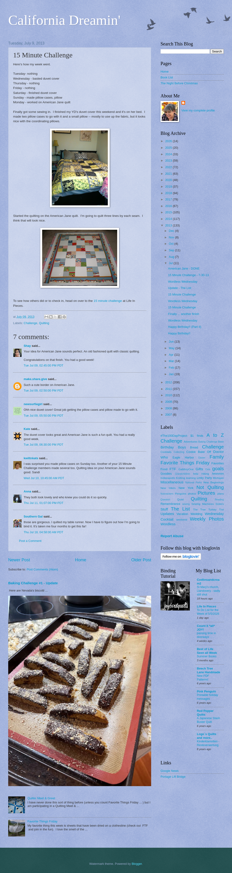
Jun (171, 341)
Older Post (141, 560)
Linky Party (204, 478)
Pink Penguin (206, 691)
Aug (172, 257)
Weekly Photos (207, 519)
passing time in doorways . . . (206, 635)
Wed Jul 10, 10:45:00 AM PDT (44, 478)
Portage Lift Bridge (173, 776)
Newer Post (19, 560)
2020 (169, 180)
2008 (169, 408)
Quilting (44, 323)
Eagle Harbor (183, 457)
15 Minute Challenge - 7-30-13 (188, 275)
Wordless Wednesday (182, 281)
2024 (169, 154)
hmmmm (218, 473)
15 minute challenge (108, 301)
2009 (169, 401)
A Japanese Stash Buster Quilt (208, 720)
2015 (169, 212)
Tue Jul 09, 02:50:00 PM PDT (43, 390)
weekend (181, 519)
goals (218, 468)
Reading (219, 499)
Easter (201, 457)
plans (220, 493)
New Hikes (168, 488)
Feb (172, 367)
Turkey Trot (216, 509)
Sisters (220, 504)
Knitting (180, 478)
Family (217, 456)
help (195, 473)
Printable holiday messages (207, 696)
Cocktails (166, 452)
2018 (169, 193)
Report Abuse (172, 536)
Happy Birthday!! (179, 333)
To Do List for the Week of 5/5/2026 (208, 611)
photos (192, 493)
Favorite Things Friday (42, 821)
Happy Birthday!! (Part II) (184, 327)
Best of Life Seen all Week (207, 651)
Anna (27, 491)
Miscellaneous (172, 482)
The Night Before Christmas (179, 83)
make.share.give (35, 379)
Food (164, 469)
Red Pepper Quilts (205, 712)
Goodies (166, 473)
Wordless (168, 524)
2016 (169, 206)
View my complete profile (198, 110)
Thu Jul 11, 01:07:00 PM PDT (44, 503)
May (172, 348)
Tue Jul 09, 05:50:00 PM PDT (43, 415)
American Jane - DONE (184, 268)
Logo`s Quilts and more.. (206, 736)
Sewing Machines (202, 504)
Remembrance (170, 504)
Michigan (218, 478)
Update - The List (179, 288)
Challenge (30, 323)
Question (165, 499)
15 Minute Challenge (182, 294)
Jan (171, 374)
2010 (169, 395)
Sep (172, 250)
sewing (186, 504)
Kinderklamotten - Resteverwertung (208, 743)
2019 (169, 186)
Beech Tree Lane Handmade (208, 670)
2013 (169, 225)
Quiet (180, 499)
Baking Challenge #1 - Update (33, 583)
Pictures (206, 493)
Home (80, 560)
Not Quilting (210, 487)
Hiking (205, 473)
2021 (169, 173)
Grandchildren (182, 474)
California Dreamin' (64, 20)
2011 (169, 389)
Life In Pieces (206, 606)
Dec (172, 231)
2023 (169, 160)
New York (186, 488)
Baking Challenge (207, 441)
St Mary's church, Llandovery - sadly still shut (208, 590)
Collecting (179, 452)
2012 (169, 382)
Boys (182, 447)
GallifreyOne (186, 469)
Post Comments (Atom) (42, 569)
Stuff (164, 509)
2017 (169, 199)
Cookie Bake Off (198, 452)
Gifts (199, 469)
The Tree (199, 509)
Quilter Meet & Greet (41, 798)
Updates (167, 514)
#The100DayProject (174, 435)
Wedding (196, 514)
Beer (221, 441)
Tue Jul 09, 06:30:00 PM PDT (43, 444)
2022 (169, 167)
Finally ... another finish (183, 314)
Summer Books (207, 656)
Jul (171, 263)
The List (180, 508)
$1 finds (196, 435)
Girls (207, 469)
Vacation (182, 514)
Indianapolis (168, 478)
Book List (167, 77)
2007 (169, 414)
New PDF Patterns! (203, 677)
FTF (172, 469)
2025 (169, 147)
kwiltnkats (31, 458)
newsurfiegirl (33, 404)
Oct (171, 243)
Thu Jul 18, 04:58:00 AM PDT (43, 532)
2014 (169, 219)
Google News (170, 771)
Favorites (217, 463)
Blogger (137, 864)
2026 (169, 141)
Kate (27, 429)
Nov (172, 237)
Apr (171, 354)
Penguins (180, 493)
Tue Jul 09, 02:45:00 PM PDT (43, 365)
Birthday (167, 447)
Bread (194, 447)
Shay (27, 346)
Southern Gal (33, 516)
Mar (172, 361)
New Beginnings (213, 482)
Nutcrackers (167, 493)
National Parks (193, 482)
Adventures (191, 441)
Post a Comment (30, 541)
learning (191, 478)
